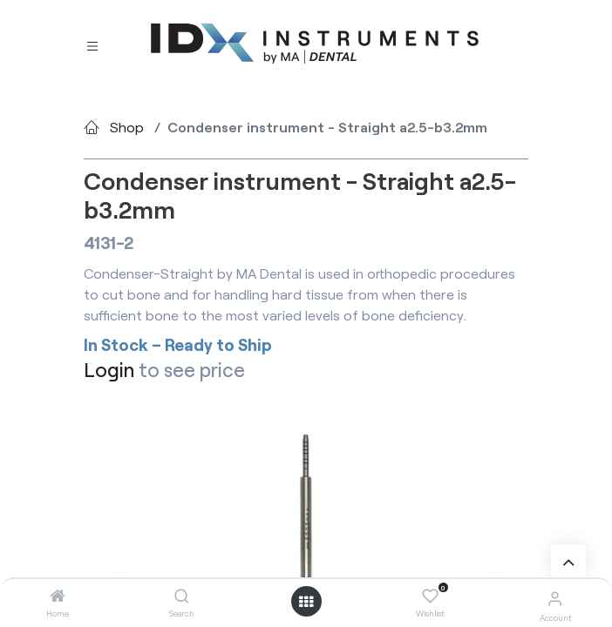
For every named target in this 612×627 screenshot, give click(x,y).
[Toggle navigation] (92, 44)
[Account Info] (555, 598)
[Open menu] (306, 601)
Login (109, 369)
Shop (127, 126)
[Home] (57, 596)
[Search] (181, 596)
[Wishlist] (430, 596)
